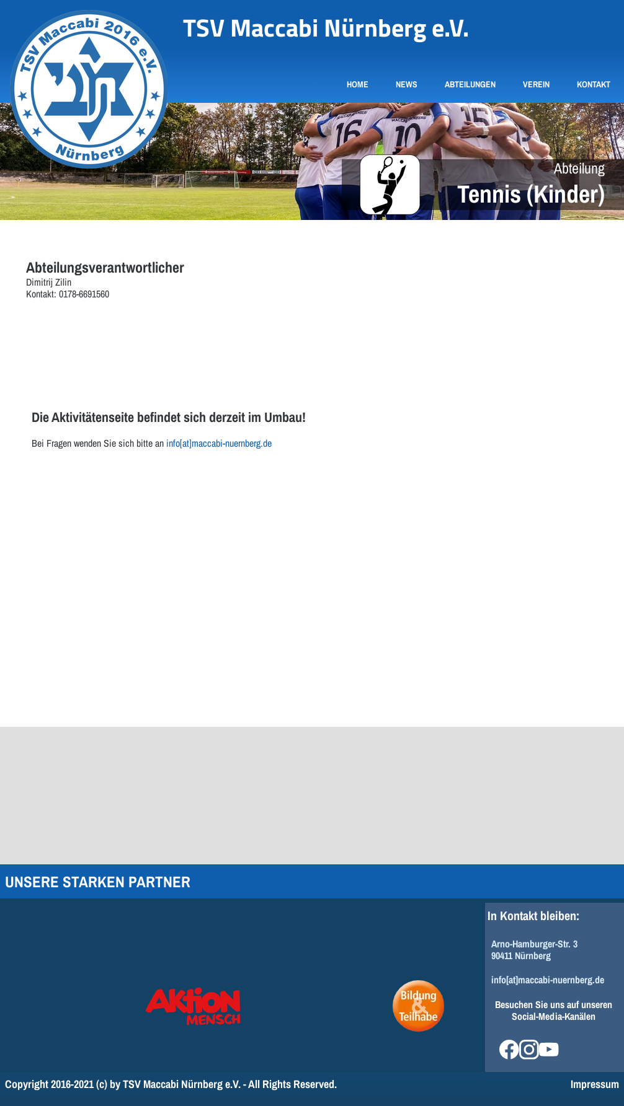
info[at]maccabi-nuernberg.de (219, 443)
